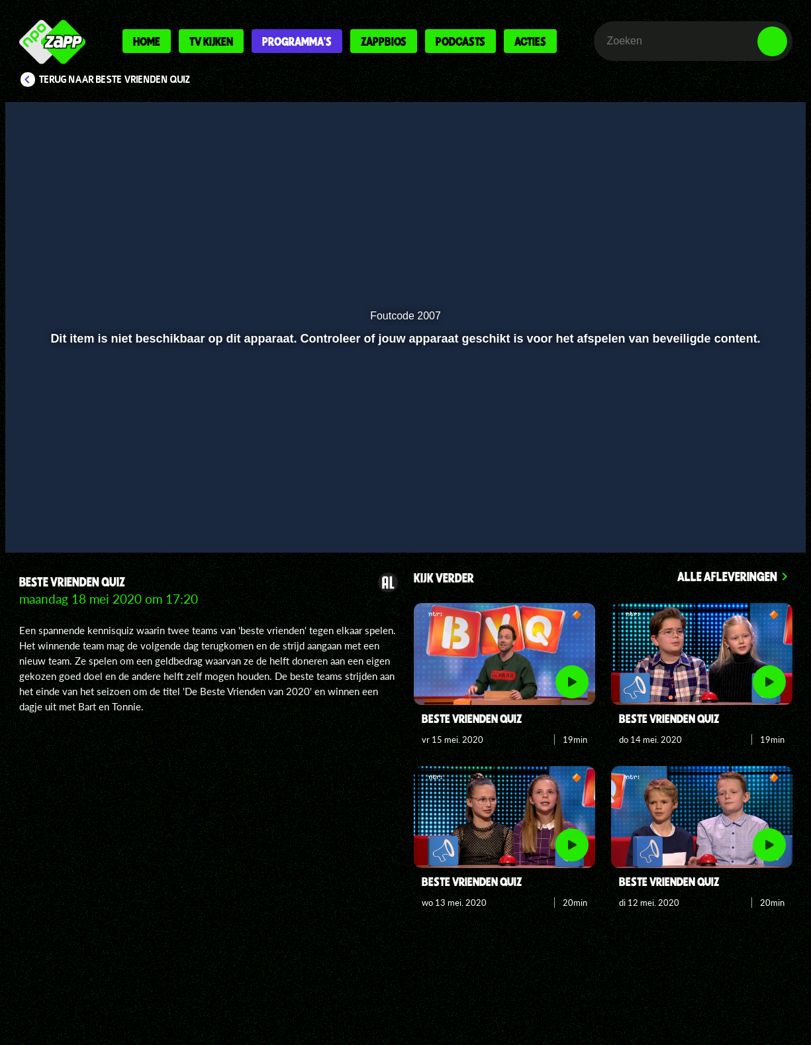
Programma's (297, 41)
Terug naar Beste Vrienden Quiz (115, 79)
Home (146, 41)
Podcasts (460, 41)
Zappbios (383, 41)
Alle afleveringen (727, 576)
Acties (530, 41)
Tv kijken (211, 41)
